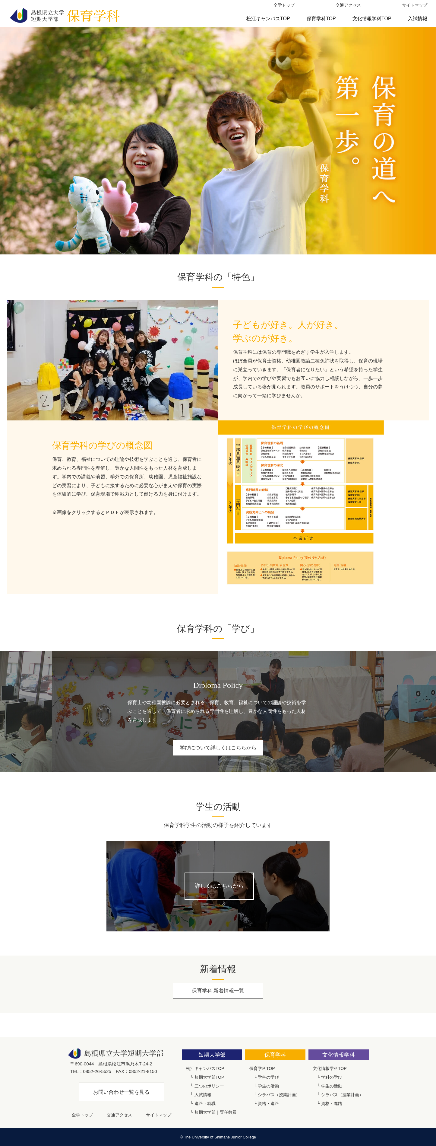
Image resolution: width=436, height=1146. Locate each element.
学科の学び (268, 1077)
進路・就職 (205, 1103)
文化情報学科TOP (371, 18)
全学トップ (284, 5)
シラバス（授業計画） (279, 1094)
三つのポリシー (209, 1086)
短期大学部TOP (209, 1077)
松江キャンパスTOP (268, 18)
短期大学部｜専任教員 (215, 1112)
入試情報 (417, 18)
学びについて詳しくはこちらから (218, 747)
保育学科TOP (321, 18)
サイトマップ (414, 5)
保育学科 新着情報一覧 (218, 990)
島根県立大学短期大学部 (64, 15)
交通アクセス (348, 5)
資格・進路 (268, 1103)
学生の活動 (268, 1086)
